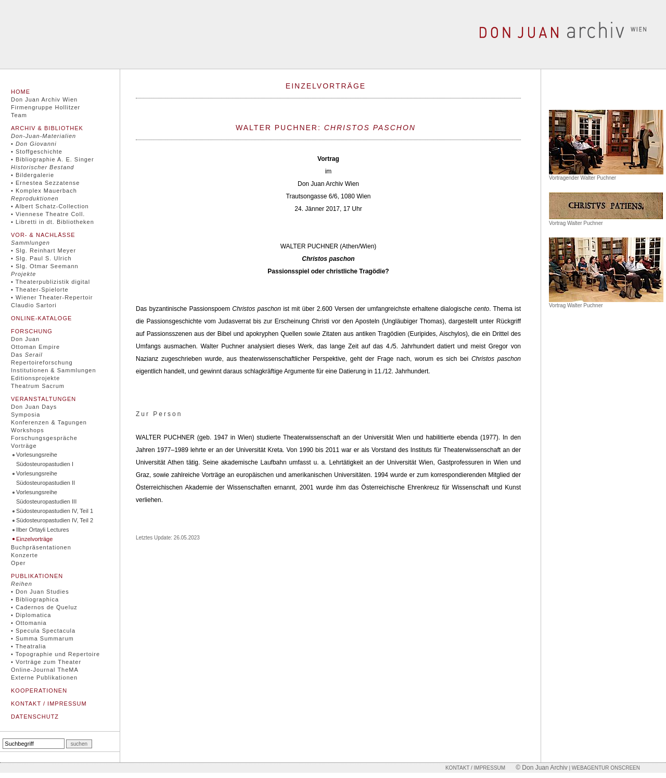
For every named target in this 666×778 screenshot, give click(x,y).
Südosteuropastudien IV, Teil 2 (54, 520)
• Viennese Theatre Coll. (48, 214)
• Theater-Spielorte (40, 289)
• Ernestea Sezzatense (45, 183)
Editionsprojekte (35, 378)
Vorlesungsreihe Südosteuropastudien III (46, 497)
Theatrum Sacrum (38, 386)
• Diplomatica (31, 615)
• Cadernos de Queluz (44, 607)
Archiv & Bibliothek (47, 128)
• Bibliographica (35, 599)
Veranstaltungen (43, 399)
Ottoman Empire (35, 347)
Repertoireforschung (42, 362)
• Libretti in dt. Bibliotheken (52, 222)
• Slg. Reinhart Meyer (43, 250)
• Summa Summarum (42, 638)
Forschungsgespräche (44, 438)
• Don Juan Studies (40, 591)
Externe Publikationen (44, 677)
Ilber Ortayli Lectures (42, 529)
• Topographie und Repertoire (55, 654)
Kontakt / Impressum (49, 703)
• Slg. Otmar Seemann (45, 266)
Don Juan (25, 339)
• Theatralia (28, 646)
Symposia (25, 414)
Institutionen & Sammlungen (53, 370)
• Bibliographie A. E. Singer (52, 159)
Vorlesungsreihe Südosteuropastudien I (44, 459)
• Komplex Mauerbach (44, 190)
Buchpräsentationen (41, 547)
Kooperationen (39, 690)
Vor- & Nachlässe (43, 235)
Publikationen (37, 576)
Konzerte (24, 555)
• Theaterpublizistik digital (50, 282)
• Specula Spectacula (43, 631)
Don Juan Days (34, 407)
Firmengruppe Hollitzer (45, 107)
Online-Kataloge (41, 318)
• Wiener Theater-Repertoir (52, 297)
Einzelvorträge (34, 539)
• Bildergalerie (32, 175)
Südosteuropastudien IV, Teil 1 (54, 511)
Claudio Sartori (34, 305)
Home (20, 92)
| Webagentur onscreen (604, 768)
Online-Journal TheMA (45, 670)
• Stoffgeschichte (36, 151)
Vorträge (24, 446)
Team (19, 115)
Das (27, 355)
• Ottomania (29, 623)
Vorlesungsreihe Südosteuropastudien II (45, 478)
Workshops (27, 430)
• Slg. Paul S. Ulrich (41, 258)
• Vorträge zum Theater (46, 662)
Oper (18, 563)
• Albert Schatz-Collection (50, 206)
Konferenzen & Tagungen (49, 422)
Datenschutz (35, 716)
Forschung (32, 331)
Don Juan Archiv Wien (44, 99)
